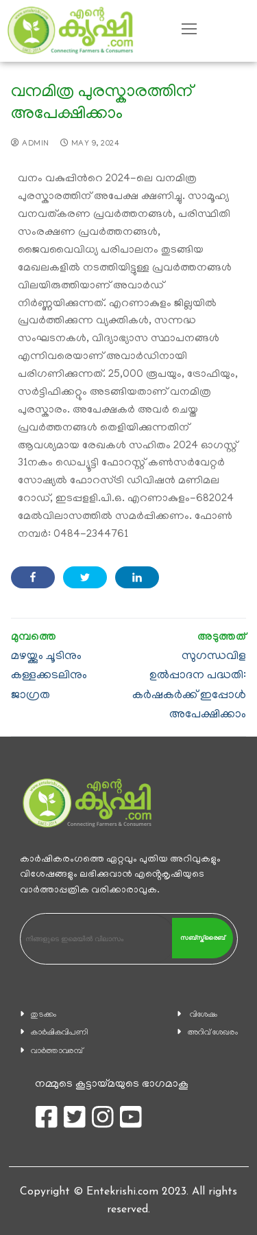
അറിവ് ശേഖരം (213, 1032)
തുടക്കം (43, 1015)
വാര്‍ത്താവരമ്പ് (57, 1051)
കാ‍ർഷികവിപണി (59, 1032)
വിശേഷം (203, 1015)
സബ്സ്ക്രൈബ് (202, 937)
